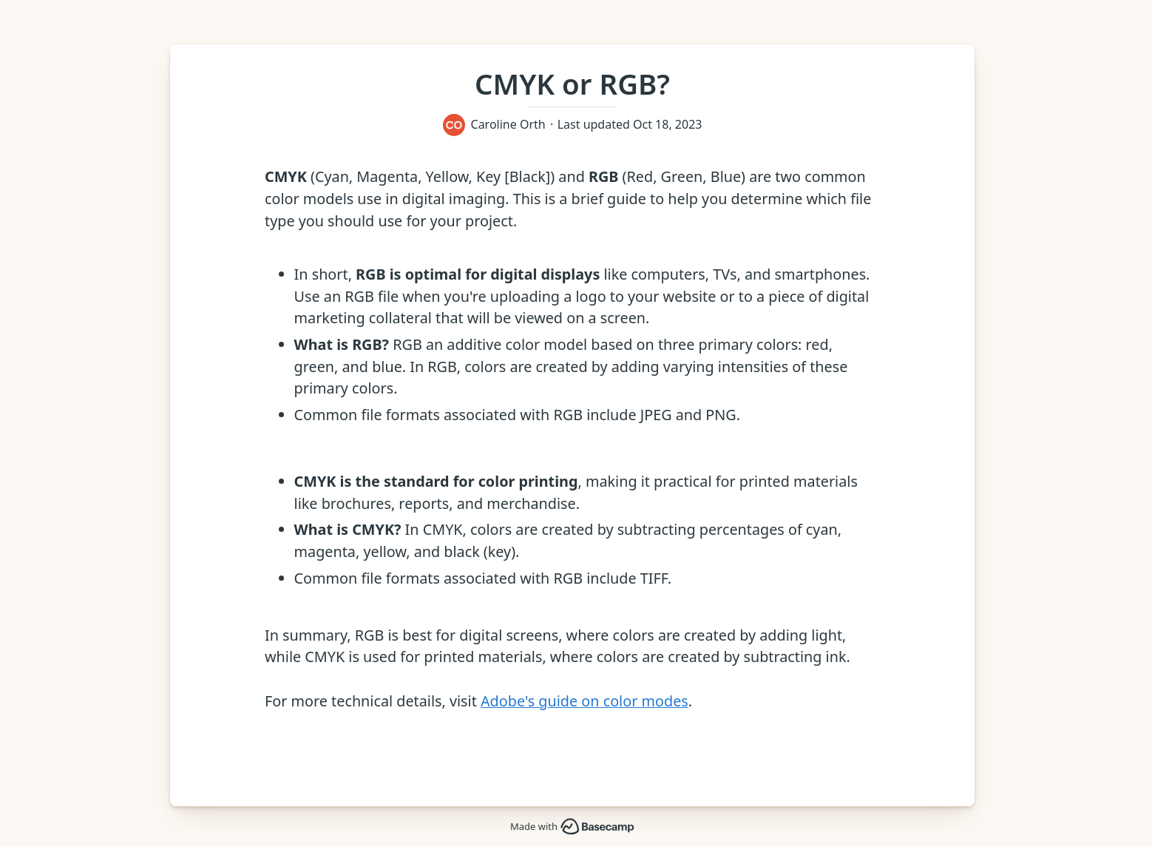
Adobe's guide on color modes (584, 701)
